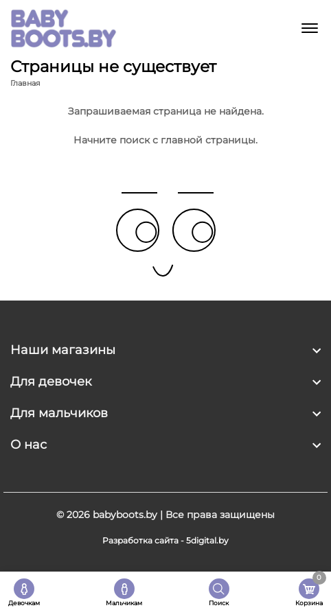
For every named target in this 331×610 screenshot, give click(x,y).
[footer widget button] (165, 350)
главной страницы (208, 140)
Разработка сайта (140, 540)
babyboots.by (125, 514)
